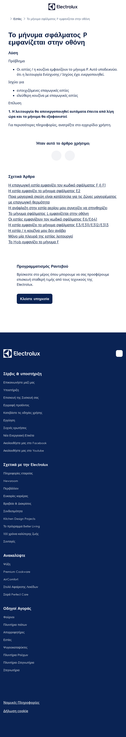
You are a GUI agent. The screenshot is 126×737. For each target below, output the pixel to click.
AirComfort (10, 579)
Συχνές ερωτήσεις (15, 428)
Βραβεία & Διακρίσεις (17, 503)
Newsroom (10, 481)
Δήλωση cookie (15, 711)
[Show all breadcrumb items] (6, 18)
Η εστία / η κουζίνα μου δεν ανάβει (37, 230)
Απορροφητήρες (14, 632)
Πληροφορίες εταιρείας (18, 473)
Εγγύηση (9, 420)
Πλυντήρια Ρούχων (15, 655)
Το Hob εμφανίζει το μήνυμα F (33, 241)
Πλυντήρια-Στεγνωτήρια (18, 662)
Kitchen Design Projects (19, 518)
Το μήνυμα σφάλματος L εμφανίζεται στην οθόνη (48, 213)
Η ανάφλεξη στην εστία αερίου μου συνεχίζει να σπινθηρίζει (57, 207)
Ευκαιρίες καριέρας (15, 496)
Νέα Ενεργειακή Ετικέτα (18, 435)
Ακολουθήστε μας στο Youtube (23, 450)
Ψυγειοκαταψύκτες (15, 647)
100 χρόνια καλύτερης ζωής (21, 534)
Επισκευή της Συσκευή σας (21, 397)
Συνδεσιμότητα (13, 511)
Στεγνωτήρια (11, 670)
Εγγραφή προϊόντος (16, 405)
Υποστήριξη (11, 390)
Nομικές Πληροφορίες (21, 702)
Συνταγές (9, 541)
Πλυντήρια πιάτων (15, 624)
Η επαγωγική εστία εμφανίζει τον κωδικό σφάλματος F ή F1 (57, 185)
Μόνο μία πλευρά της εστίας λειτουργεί (40, 236)
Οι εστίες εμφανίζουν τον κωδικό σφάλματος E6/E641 (52, 219)
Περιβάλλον (10, 488)
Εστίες (7, 640)
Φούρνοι (8, 617)
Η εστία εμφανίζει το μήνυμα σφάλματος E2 (44, 190)
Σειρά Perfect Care (15, 594)
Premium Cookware (16, 571)
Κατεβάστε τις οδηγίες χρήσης (22, 412)
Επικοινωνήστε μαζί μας (19, 382)
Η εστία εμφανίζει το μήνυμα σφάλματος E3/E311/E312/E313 (58, 224)
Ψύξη (6, 564)
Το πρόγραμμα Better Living (21, 526)
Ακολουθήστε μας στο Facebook (25, 443)
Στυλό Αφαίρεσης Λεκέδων (20, 587)
